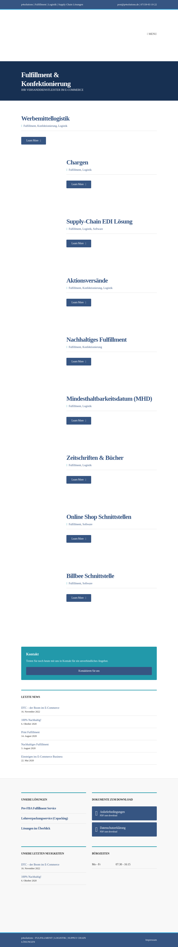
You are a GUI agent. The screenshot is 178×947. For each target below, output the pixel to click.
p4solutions (27, 937)
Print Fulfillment (30, 732)
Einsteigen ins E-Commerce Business (41, 756)
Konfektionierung (47, 125)
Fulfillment (30, 125)
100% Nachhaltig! (31, 720)
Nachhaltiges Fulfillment (96, 339)
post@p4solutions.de (128, 4)
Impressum (151, 939)
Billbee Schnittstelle (90, 575)
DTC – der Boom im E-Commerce (40, 707)
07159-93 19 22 (149, 4)
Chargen (77, 162)
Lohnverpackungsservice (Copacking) (44, 818)
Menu (152, 33)
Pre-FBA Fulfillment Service (38, 808)
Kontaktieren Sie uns (88, 670)
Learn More (33, 140)
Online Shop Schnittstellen (98, 516)
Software (98, 228)
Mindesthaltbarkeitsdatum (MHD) (109, 398)
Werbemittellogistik (45, 118)
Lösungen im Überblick (35, 828)
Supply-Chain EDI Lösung (99, 221)
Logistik (62, 125)
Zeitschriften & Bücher (94, 457)
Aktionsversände (87, 280)
